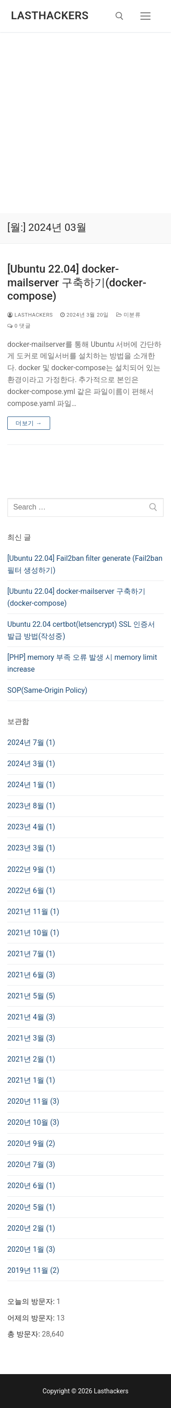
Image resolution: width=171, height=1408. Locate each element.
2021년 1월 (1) (31, 1080)
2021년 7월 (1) (31, 953)
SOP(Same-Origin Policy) (47, 690)
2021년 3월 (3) (31, 1038)
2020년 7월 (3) (31, 1164)
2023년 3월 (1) (31, 848)
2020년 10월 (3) (33, 1122)
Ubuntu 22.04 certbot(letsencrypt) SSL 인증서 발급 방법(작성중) (81, 630)
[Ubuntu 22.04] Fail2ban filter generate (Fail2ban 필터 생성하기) (84, 564)
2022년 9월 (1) (31, 869)
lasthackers (30, 315)
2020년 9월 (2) (31, 1143)
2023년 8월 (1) (31, 805)
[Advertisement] (85, 122)
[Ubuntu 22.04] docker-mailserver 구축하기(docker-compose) (76, 282)
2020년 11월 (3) (33, 1101)
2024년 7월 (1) (31, 742)
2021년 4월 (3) (31, 1017)
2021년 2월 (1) (31, 1059)
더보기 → (29, 423)
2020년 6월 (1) (31, 1185)
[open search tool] (119, 16)
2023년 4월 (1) (31, 826)
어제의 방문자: (32, 1318)
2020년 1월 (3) (31, 1249)
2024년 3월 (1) (31, 763)
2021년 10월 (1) (33, 932)
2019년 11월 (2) (33, 1270)
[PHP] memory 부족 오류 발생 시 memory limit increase (82, 663)
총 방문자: (24, 1334)
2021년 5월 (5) (31, 996)
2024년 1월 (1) (31, 784)
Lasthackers (49, 15)
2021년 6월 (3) (31, 974)
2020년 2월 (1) (31, 1228)
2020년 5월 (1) (31, 1207)
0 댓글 (19, 326)
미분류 (128, 315)
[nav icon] (145, 16)
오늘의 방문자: (32, 1301)
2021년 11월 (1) (33, 911)
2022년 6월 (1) (31, 890)
